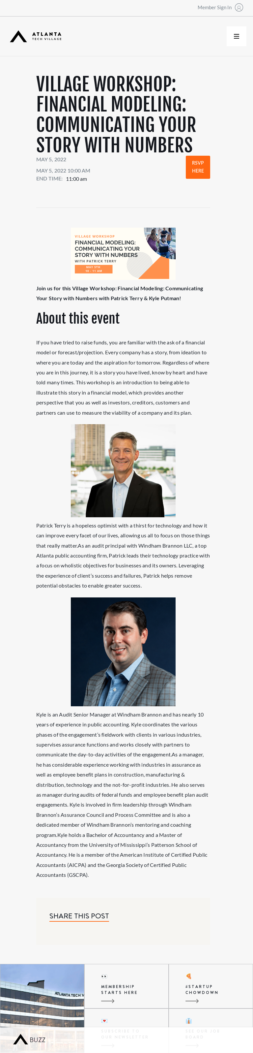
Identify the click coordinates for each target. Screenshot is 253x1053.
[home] (35, 36)
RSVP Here (198, 167)
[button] (236, 36)
